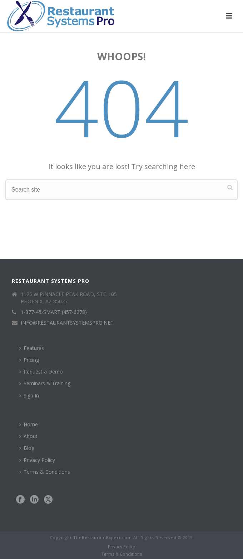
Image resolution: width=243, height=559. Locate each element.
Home (28, 424)
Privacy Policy (37, 460)
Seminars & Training (44, 383)
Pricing (29, 359)
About (28, 436)
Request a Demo (41, 371)
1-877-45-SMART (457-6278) (54, 312)
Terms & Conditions (44, 471)
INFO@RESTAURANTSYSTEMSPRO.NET (67, 323)
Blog (26, 447)
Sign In (29, 395)
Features (31, 348)
